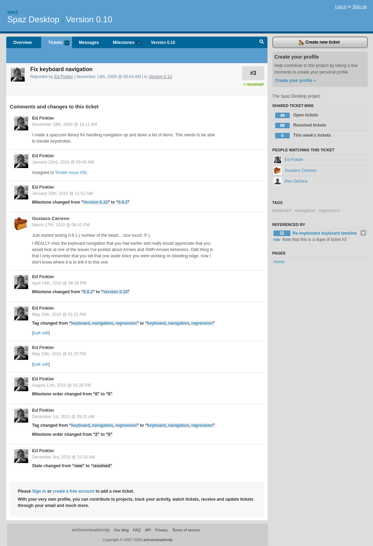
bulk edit (41, 333)
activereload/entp (91, 529)
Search (261, 42)
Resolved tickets (300, 125)
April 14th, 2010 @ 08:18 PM (59, 283)
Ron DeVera (290, 181)
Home (279, 261)
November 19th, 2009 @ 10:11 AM (64, 124)
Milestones (123, 43)
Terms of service (186, 530)
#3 (253, 73)
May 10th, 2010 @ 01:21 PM (59, 314)
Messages (89, 42)
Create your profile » (295, 80)
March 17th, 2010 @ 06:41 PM (61, 224)
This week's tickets (303, 135)
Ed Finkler (63, 76)
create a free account (73, 491)
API (148, 530)
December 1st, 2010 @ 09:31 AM (63, 416)
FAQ (137, 530)
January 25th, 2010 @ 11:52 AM (62, 193)
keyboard (80, 323)
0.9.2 (122, 202)
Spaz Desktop (33, 19)
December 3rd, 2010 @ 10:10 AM (63, 457)
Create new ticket (319, 42)
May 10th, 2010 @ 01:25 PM (59, 353)
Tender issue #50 (71, 172)
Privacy (161, 530)
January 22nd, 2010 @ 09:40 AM (63, 162)
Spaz (12, 12)
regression (126, 323)
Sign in (39, 491)
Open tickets (296, 115)
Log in (341, 6)
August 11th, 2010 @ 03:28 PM (61, 385)
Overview (22, 42)
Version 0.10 (89, 19)
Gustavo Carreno (50, 218)
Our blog (121, 530)
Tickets (55, 43)
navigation (102, 323)
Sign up (359, 6)
